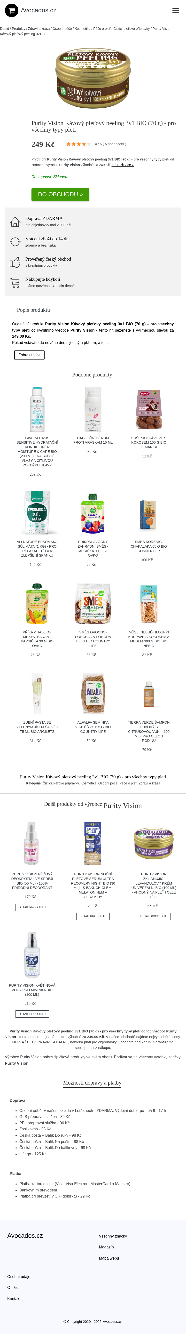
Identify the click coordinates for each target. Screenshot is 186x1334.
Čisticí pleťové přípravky (131, 29)
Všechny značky (113, 1236)
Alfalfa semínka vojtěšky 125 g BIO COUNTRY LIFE (93, 726)
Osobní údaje (18, 1277)
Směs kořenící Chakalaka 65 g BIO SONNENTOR (149, 546)
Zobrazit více (29, 355)
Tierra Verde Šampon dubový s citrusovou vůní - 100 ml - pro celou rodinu (149, 731)
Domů (4, 29)
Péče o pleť (101, 29)
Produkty (18, 29)
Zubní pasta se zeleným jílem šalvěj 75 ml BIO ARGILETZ (37, 726)
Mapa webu (109, 1258)
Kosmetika (82, 29)
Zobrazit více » (123, 165)
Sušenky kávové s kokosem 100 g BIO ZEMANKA (148, 442)
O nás (12, 1288)
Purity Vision (69, 165)
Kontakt (13, 1299)
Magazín (106, 1247)
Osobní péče (62, 29)
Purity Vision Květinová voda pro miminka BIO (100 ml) (32, 989)
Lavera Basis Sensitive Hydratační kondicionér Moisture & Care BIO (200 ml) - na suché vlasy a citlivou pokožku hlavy (37, 451)
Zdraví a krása (39, 29)
